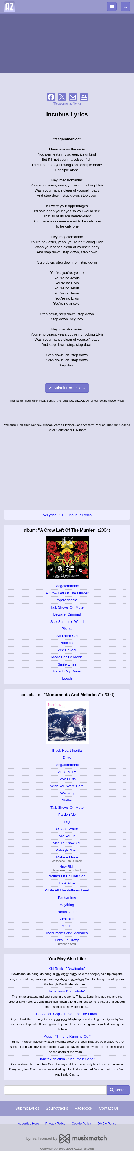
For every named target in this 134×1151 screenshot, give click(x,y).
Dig (67, 822)
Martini (66, 926)
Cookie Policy (81, 1123)
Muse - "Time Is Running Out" (66, 1036)
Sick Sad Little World (67, 622)
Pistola (66, 629)
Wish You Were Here (67, 786)
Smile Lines (67, 664)
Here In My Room (67, 671)
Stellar (67, 800)
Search (118, 1090)
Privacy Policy (55, 1123)
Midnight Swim (67, 850)
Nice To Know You (67, 843)
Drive (67, 758)
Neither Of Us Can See (67, 876)
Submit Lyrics (27, 1108)
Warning (67, 793)
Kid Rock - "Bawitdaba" (67, 969)
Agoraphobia (67, 600)
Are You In (67, 836)
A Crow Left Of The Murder (67, 593)
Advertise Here (28, 1123)
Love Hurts (67, 779)
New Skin (67, 867)
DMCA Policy (106, 1123)
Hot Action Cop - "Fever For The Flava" (67, 1014)
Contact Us (109, 1108)
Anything (67, 904)
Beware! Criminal (67, 614)
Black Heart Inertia (67, 751)
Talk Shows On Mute (67, 607)
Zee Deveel (67, 650)
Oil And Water (67, 829)
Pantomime (67, 897)
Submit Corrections (67, 388)
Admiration (66, 919)
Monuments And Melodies (67, 933)
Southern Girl (67, 636)
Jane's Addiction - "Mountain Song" (67, 1059)
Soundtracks (57, 1108)
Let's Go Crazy (67, 940)
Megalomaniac (67, 586)
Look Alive (67, 883)
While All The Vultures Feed (67, 890)
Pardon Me (67, 814)
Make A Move (67, 857)
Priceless (67, 643)
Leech (67, 679)
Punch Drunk (67, 912)
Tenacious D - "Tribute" (67, 991)
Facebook (83, 1108)
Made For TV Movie (67, 657)
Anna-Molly (67, 772)
